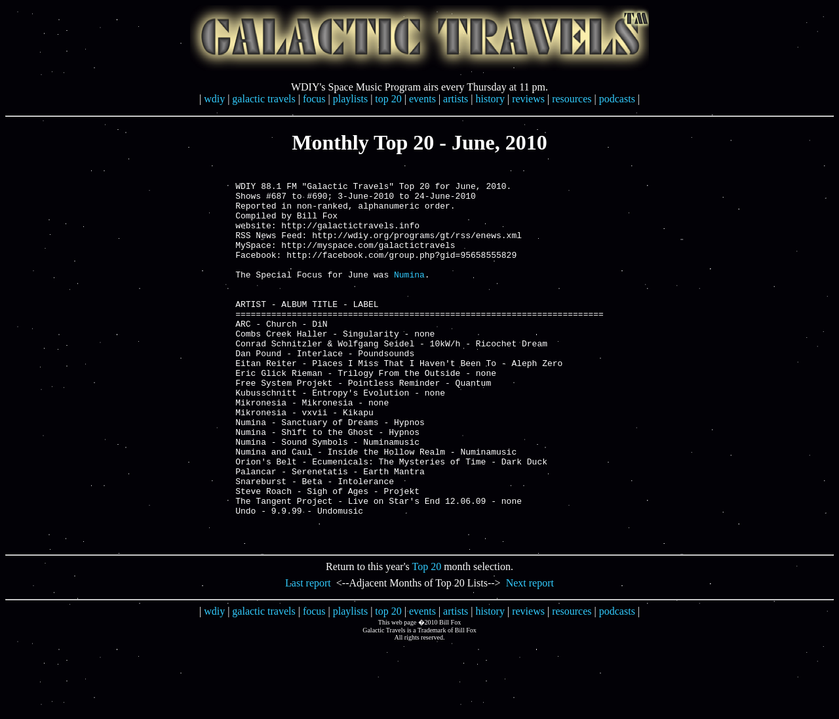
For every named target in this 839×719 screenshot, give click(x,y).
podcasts (617, 98)
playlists (350, 98)
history (490, 98)
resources (571, 98)
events (422, 98)
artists (455, 98)
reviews (528, 98)
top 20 (388, 98)
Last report (308, 655)
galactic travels (263, 98)
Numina (409, 296)
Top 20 (427, 639)
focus (314, 98)
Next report (530, 655)
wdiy (214, 98)
